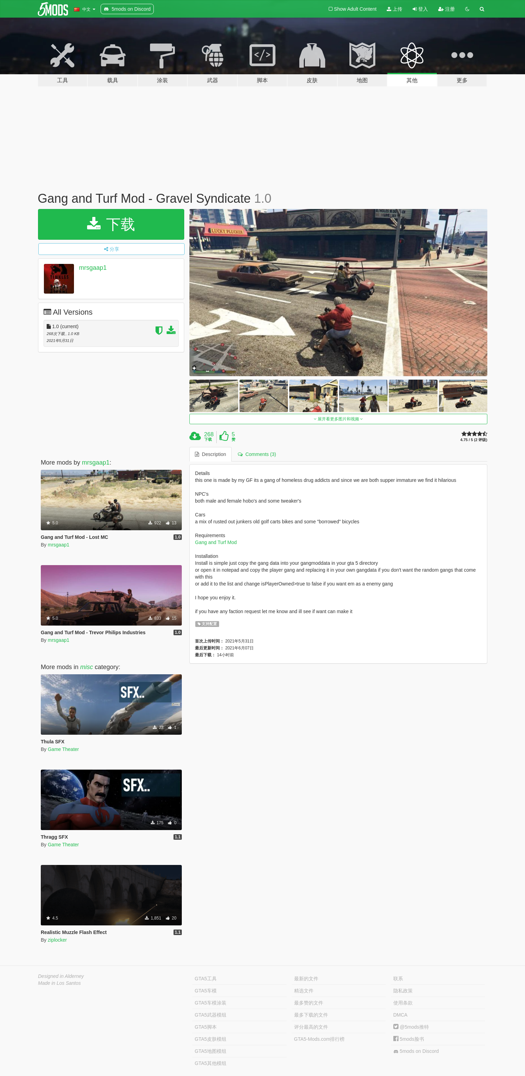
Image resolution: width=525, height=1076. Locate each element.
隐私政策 (403, 990)
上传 (394, 9)
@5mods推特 (411, 1027)
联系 (398, 978)
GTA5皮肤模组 (210, 1039)
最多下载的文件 (311, 1015)
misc (86, 667)
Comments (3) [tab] (257, 454)
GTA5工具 (206, 978)
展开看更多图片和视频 (338, 419)
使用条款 (403, 1003)
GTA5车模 (206, 990)
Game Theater (63, 749)
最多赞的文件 (308, 1003)
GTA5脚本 (206, 1027)
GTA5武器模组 (210, 1015)
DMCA (400, 1015)
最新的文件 (306, 978)
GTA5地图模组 (210, 1051)
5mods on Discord (416, 1051)
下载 (111, 224)
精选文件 (303, 990)
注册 (446, 9)
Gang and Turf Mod (216, 542)
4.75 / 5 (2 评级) (473, 440)
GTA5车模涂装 (210, 1003)
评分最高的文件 (311, 1027)
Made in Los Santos (59, 983)
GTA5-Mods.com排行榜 (319, 1039)
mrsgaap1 (93, 267)
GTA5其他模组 (210, 1063)
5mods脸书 (408, 1039)
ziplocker (57, 940)
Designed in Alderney (61, 976)
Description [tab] (210, 454)
